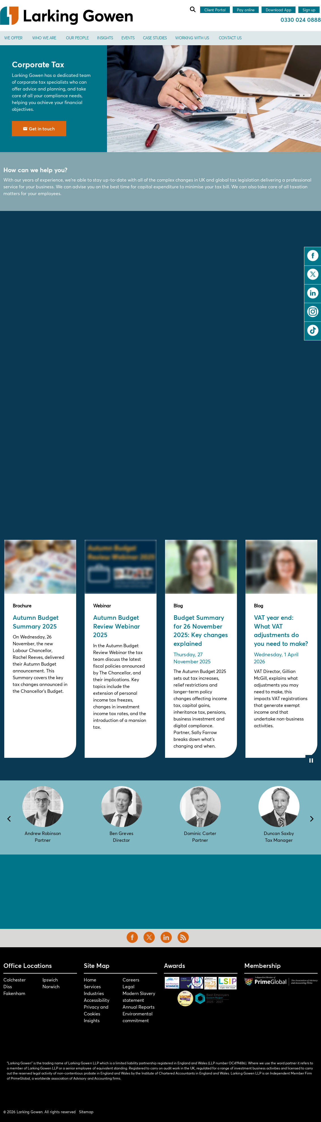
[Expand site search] (192, 9)
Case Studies (155, 38)
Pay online (245, 10)
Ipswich (50, 980)
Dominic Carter (200, 833)
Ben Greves (121, 833)
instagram (312, 311)
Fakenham (14, 993)
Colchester (14, 980)
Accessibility (96, 1000)
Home (90, 980)
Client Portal (215, 10)
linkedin (312, 293)
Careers (131, 980)
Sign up (309, 10)
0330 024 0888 (301, 19)
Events (127, 38)
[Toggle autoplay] (311, 760)
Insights (105, 38)
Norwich (50, 986)
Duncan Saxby (279, 833)
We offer (13, 38)
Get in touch (39, 128)
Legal (128, 986)
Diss (7, 986)
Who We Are (44, 38)
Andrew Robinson (43, 833)
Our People (77, 38)
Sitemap (86, 1111)
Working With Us (192, 38)
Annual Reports (139, 1007)
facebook (312, 255)
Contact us (230, 38)
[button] (214, 98)
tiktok (312, 330)
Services (92, 986)
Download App (278, 10)
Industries (94, 993)
